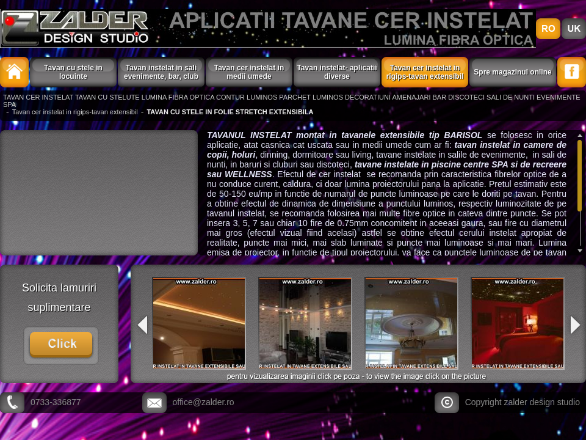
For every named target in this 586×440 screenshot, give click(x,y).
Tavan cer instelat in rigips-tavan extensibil (425, 72)
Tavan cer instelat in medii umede (249, 72)
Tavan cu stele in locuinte (73, 72)
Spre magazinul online (512, 72)
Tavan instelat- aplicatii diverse (337, 72)
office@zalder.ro (203, 402)
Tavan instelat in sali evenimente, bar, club (161, 72)
